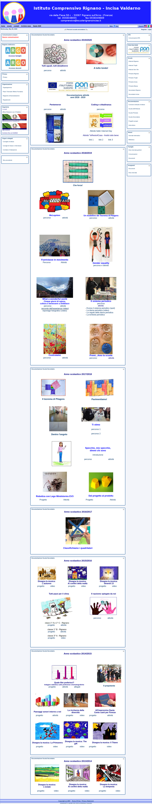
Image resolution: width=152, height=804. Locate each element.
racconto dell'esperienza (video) (55, 308)
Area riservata (133, 172)
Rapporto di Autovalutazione (11, 95)
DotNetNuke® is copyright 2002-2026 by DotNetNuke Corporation (76, 803)
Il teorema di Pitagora (53, 399)
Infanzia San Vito (134, 69)
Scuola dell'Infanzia (134, 108)
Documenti (132, 158)
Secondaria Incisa (134, 94)
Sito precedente (7, 160)
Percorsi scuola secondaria (76, 29)
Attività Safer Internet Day (101, 131)
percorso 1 (96, 429)
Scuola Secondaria (134, 117)
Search (141, 26)
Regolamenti (6, 100)
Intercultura (132, 125)
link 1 (91, 140)
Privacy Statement (88, 801)
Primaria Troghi (133, 78)
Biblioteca (131, 139)
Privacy (5, 77)
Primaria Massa (133, 86)
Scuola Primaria (133, 113)
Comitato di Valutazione (10, 150)
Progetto (43, 500)
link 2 (101, 140)
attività (63, 70)
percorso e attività (101, 265)
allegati (77, 687)
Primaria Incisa (133, 82)
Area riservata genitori (135, 150)
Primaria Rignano (134, 73)
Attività (66, 500)
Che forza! (78, 185)
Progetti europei (133, 121)
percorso (47, 70)
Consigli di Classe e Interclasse (12, 145)
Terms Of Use (76, 801)
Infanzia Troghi (133, 65)
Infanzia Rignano (134, 61)
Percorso (47, 262)
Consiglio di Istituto (8, 141)
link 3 (110, 140)
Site (117, 26)
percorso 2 (96, 434)
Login (150, 29)
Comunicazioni (133, 154)
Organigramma (7, 87)
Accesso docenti (15, 68)
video (52, 586)
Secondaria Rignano (135, 90)
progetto (40, 586)
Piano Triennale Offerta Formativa (13, 91)
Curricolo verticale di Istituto (137, 104)
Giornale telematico (134, 135)
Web (111, 26)
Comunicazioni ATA (134, 38)
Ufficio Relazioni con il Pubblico (11, 112)
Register (144, 29)
